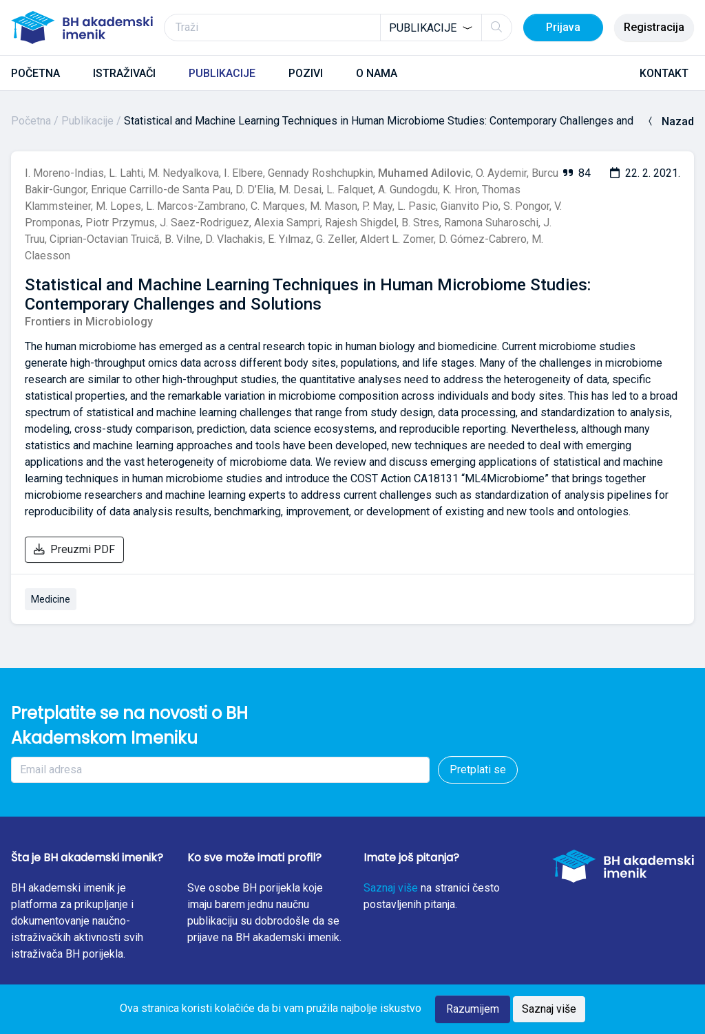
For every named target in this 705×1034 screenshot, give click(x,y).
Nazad (669, 121)
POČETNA (35, 73)
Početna (31, 120)
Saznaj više (391, 887)
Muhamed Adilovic (424, 173)
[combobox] (431, 27)
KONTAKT (664, 73)
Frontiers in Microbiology (89, 321)
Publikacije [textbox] (422, 27)
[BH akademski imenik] (82, 27)
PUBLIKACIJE (222, 73)
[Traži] (338, 27)
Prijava (563, 27)
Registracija (654, 27)
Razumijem (472, 1008)
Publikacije (87, 120)
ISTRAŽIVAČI (124, 73)
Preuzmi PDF (74, 549)
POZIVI (305, 73)
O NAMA (376, 73)
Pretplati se (478, 769)
